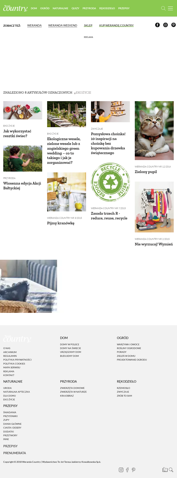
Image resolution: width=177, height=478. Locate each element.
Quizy (76, 8)
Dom (34, 8)
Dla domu (9, 392)
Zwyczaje (97, 127)
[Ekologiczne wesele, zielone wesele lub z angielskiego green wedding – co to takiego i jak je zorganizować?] (66, 114)
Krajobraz (67, 392)
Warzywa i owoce (128, 340)
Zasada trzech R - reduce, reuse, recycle (109, 212)
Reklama (8, 367)
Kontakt (8, 371)
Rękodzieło (107, 8)
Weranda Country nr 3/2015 (64, 214)
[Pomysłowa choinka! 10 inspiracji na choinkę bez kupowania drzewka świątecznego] (110, 111)
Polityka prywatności (17, 356)
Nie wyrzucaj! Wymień (154, 240)
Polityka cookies (14, 360)
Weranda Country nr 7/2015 (108, 204)
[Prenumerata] (164, 465)
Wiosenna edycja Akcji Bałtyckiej (22, 182)
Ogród (45, 8)
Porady (121, 348)
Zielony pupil (146, 169)
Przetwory (10, 431)
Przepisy (124, 8)
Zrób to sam (124, 392)
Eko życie (9, 124)
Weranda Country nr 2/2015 (152, 235)
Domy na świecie (70, 344)
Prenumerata (14, 449)
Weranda (34, 25)
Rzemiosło (123, 384)
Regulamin (10, 352)
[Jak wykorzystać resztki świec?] (22, 110)
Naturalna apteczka (16, 388)
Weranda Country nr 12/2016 (153, 164)
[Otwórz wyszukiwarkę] (163, 8)
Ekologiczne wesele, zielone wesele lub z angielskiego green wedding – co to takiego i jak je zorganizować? (64, 149)
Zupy (6, 416)
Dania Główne (12, 420)
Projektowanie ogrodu (132, 356)
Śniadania (9, 408)
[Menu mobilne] (170, 8)
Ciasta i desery (12, 424)
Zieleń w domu (126, 352)
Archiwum (10, 348)
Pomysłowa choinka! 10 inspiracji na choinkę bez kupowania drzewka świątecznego (108, 141)
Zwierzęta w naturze (73, 388)
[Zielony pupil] (154, 130)
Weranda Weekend (62, 25)
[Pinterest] (174, 25)
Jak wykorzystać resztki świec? (17, 131)
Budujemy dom (69, 352)
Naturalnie (61, 8)
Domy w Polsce (69, 340)
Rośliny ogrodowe (129, 344)
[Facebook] (158, 25)
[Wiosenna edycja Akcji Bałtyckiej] (22, 157)
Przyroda (89, 8)
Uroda (7, 384)
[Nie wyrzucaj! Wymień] (154, 205)
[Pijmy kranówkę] (66, 190)
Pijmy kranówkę (61, 219)
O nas (6, 344)
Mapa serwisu (11, 363)
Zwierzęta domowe (72, 384)
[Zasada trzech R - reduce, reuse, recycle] (110, 180)
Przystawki (10, 412)
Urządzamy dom (70, 348)
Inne (6, 435)
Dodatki (8, 428)
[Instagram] (166, 25)
